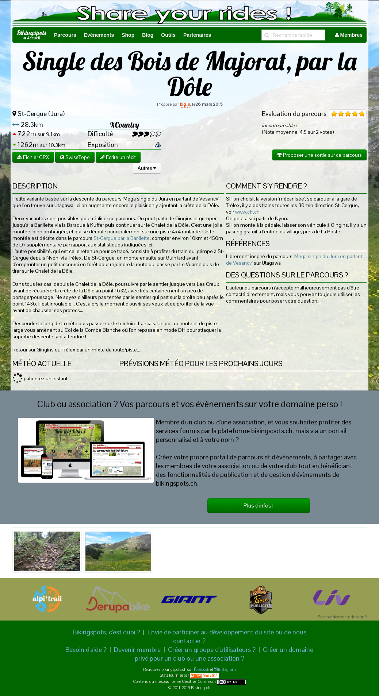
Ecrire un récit (118, 157)
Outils (168, 35)
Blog (147, 35)
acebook (202, 669)
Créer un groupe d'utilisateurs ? (212, 649)
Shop (128, 35)
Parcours (65, 35)
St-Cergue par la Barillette (121, 238)
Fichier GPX (33, 157)
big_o (185, 104)
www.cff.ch (247, 212)
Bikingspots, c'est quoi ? (106, 632)
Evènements (99, 35)
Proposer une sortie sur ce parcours (319, 155)
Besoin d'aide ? (86, 649)
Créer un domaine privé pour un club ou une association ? (224, 653)
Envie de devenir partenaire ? (342, 616)
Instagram (226, 669)
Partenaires (197, 35)
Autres (147, 168)
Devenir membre (137, 649)
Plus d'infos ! (258, 505)
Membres (349, 35)
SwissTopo (75, 157)
